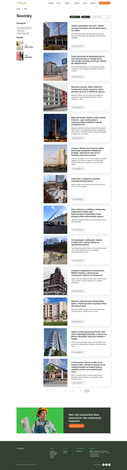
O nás (59, 3)
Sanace (52, 457)
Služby (68, 3)
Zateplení (52, 451)
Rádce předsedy (23, 33)
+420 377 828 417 (94, 454)
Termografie (53, 454)
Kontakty (92, 3)
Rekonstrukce (53, 452)
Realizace (77, 3)
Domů (18, 9)
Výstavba (52, 456)
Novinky (51, 3)
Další (87, 390)
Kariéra (85, 3)
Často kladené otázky (24, 28)
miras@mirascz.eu (94, 456)
